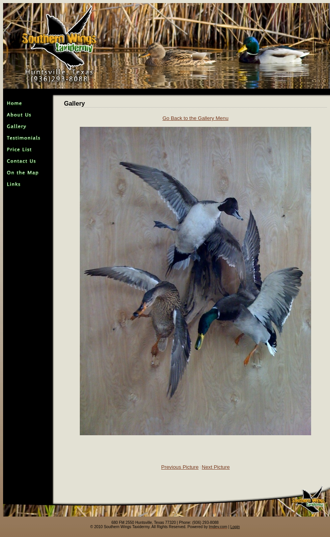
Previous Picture (180, 467)
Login (235, 527)
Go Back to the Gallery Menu (195, 118)
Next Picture (216, 467)
